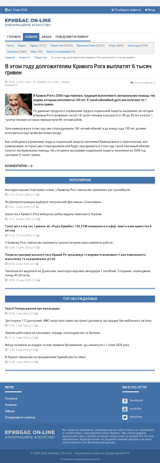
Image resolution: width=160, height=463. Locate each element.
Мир (36, 51)
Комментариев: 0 (142, 82)
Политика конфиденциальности (80, 459)
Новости (24, 57)
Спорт (116, 45)
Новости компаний (60, 51)
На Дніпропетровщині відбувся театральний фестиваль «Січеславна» (53, 202)
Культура (138, 45)
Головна (14, 37)
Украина (17, 51)
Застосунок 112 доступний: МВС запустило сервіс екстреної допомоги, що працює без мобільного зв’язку (78, 320)
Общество (61, 45)
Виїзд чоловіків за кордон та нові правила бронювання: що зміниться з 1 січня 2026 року (67, 345)
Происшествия (90, 45)
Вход (150, 10)
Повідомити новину (72, 37)
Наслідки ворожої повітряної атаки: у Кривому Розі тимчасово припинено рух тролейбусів (67, 190)
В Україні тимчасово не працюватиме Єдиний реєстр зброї (45, 357)
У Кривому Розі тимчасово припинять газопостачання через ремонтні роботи (58, 242)
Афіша (46, 37)
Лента (10, 45)
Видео (22, 45)
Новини (31, 37)
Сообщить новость (126, 10)
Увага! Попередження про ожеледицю (32, 308)
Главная (10, 57)
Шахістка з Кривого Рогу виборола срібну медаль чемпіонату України (53, 214)
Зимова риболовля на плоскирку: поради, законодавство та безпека (52, 332)
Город (38, 45)
